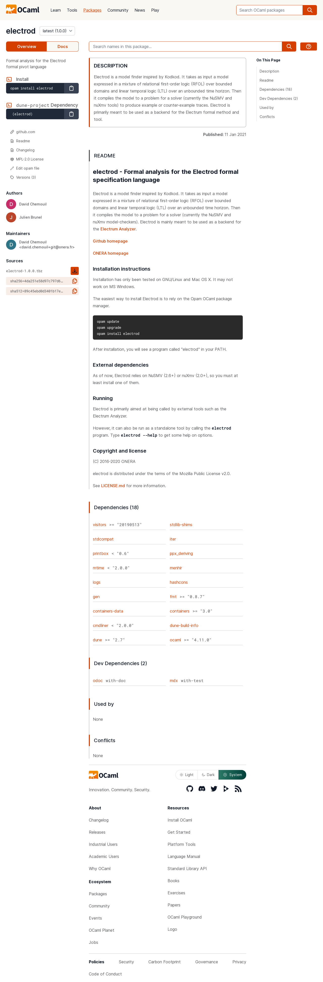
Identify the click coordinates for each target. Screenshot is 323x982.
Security (126, 961)
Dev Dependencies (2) (279, 98)
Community (117, 10)
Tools (72, 10)
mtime (98, 567)
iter (173, 539)
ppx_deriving (181, 553)
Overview (26, 46)
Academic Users (104, 856)
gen (96, 596)
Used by (267, 107)
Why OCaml (100, 868)
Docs (63, 46)
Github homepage (110, 241)
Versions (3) (23, 177)
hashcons (179, 582)
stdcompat (103, 539)
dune (97, 639)
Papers (174, 904)
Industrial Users (103, 844)
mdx (174, 680)
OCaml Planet (101, 930)
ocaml (175, 639)
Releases (97, 832)
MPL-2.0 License (27, 159)
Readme (20, 141)
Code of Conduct (105, 973)
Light (187, 775)
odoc (98, 680)
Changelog (22, 150)
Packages (92, 10)
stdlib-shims (181, 524)
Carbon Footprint (164, 961)
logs (96, 582)
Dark (208, 775)
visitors (99, 524)
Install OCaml (180, 820)
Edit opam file (24, 168)
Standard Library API (187, 868)
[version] (57, 30)
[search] (310, 10)
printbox (101, 553)
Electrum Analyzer (118, 228)
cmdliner (100, 625)
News (139, 10)
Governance (206, 961)
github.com (22, 132)
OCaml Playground (185, 917)
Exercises (176, 892)
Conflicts (267, 116)
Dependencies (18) (276, 89)
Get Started (179, 832)
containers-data (108, 611)
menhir (176, 567)
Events (95, 918)
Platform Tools (182, 844)
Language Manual (184, 856)
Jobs (93, 942)
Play (155, 10)
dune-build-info (184, 625)
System (232, 775)
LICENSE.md (113, 485)
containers (180, 611)
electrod (21, 30)
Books (173, 880)
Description (269, 71)
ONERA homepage (110, 253)
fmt (173, 596)
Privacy (239, 961)
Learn (55, 10)
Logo (172, 929)
